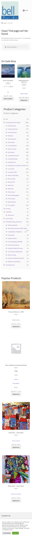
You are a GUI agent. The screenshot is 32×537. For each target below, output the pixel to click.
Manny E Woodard (13, 175)
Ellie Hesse (11, 152)
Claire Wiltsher (12, 145)
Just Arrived (9, 218)
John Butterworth (13, 155)
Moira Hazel (11, 192)
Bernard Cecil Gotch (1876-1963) (17, 228)
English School (12, 238)
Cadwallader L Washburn (15, 232)
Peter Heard (11, 199)
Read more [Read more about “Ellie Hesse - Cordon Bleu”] (16, 447)
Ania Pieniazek (12, 132)
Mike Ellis (11, 185)
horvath (8, 208)
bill (7, 119)
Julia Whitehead (12, 159)
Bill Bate (10, 136)
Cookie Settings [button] (6, 533)
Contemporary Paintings (13, 122)
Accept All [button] (15, 533)
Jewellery (8, 212)
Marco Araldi (11, 179)
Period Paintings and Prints (14, 222)
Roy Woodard (12, 202)
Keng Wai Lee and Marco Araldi (17, 165)
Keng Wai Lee (12, 162)
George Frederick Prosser (15, 248)
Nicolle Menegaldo (13, 195)
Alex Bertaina (12, 126)
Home (4, 23)
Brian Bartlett (12, 139)
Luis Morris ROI (12, 172)
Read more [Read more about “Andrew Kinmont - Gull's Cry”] (24, 100)
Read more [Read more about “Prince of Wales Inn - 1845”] (16, 326)
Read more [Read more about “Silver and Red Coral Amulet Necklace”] (16, 394)
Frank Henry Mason (13, 245)
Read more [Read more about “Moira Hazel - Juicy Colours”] (16, 501)
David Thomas (12, 149)
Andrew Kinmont (13, 129)
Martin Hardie (12, 255)
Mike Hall (10, 189)
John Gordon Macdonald (15, 251)
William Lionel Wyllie (14, 261)
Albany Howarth (12, 225)
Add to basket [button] (8, 98)
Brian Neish (11, 142)
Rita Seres (11, 215)
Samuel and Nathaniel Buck (16, 258)
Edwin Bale (11, 235)
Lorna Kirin (11, 169)
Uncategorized (10, 265)
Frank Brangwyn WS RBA (15, 242)
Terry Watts (11, 205)
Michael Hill (11, 182)
